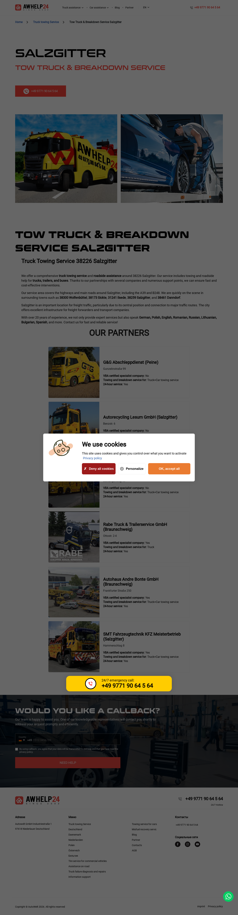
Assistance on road (78, 866)
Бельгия (73, 855)
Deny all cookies (99, 468)
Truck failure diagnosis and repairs (87, 871)
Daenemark (74, 834)
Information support (79, 876)
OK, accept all (169, 469)
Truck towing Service (79, 824)
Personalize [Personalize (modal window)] (131, 469)
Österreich (74, 850)
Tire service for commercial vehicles (87, 861)
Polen (71, 845)
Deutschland (75, 829)
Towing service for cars (144, 824)
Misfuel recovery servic (144, 829)
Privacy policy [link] (92, 458)
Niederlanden (75, 840)
